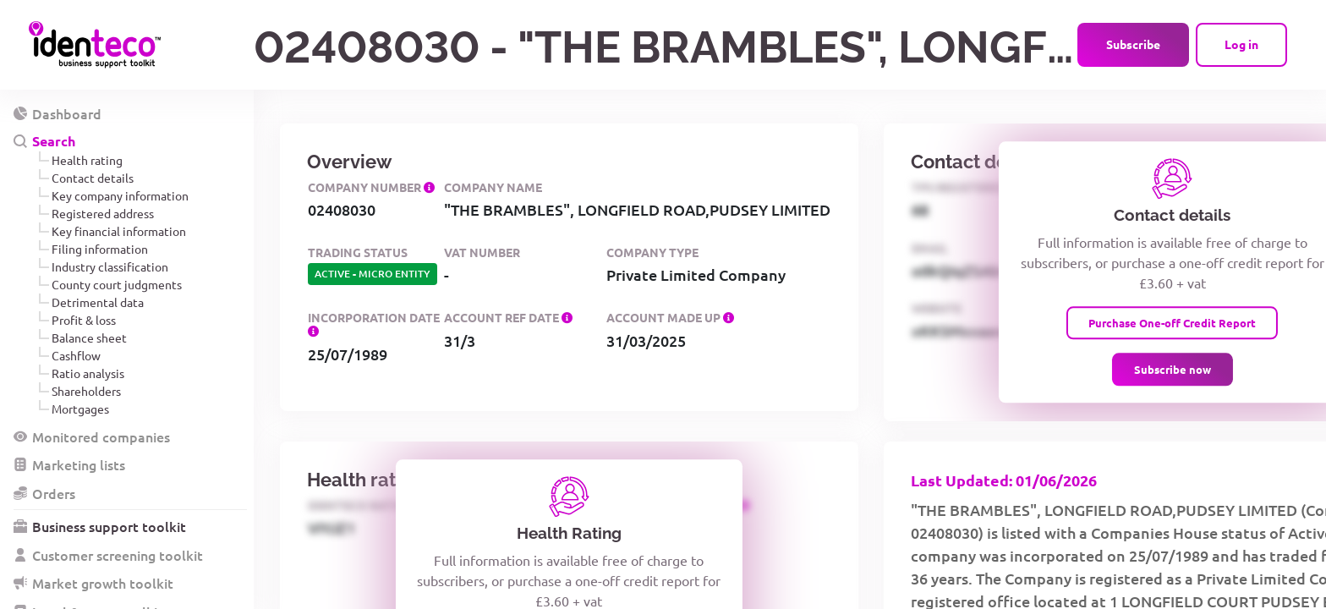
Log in (1241, 44)
